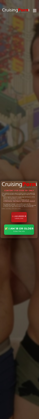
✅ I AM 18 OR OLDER (19, 229)
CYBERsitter (7, 201)
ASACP (32, 201)
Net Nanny (17, 201)
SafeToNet (25, 201)
